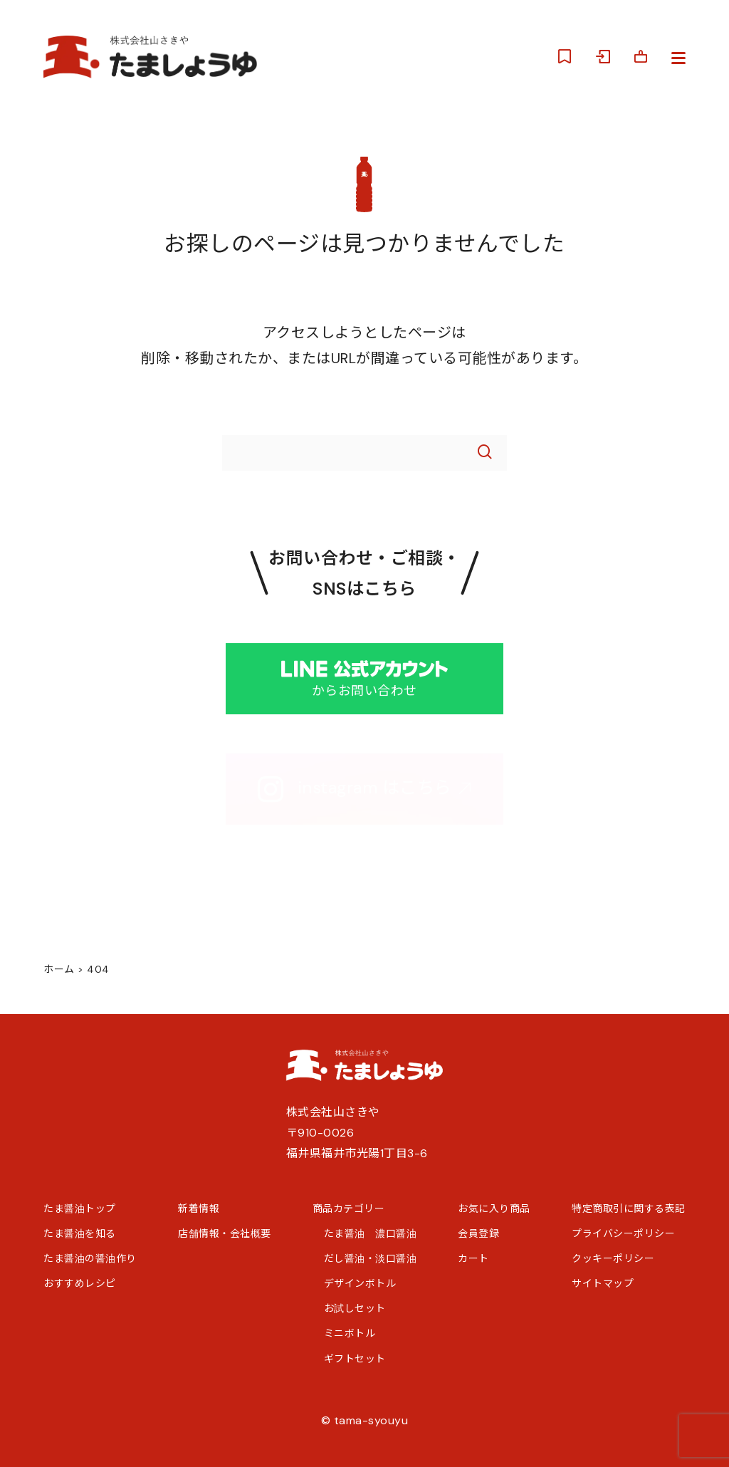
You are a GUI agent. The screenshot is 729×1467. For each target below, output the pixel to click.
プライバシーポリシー (623, 1233)
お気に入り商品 (494, 1208)
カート (473, 1258)
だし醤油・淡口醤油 (370, 1258)
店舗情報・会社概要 (224, 1233)
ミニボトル (350, 1333)
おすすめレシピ (79, 1283)
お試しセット (355, 1308)
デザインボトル (360, 1283)
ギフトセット (355, 1358)
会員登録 (478, 1233)
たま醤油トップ (79, 1208)
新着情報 (198, 1208)
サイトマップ (603, 1283)
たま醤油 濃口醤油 (370, 1233)
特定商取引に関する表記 (629, 1208)
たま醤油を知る (79, 1233)
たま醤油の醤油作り (90, 1258)
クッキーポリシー (613, 1258)
